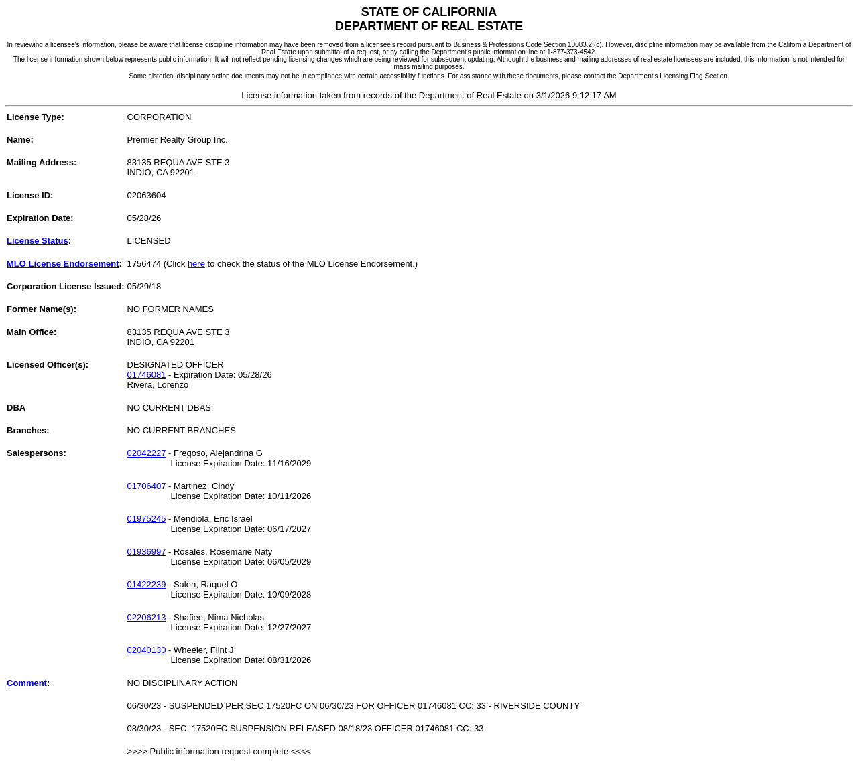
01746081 (146, 375)
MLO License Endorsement (63, 264)
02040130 (146, 650)
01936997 (146, 552)
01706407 (146, 486)
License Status (37, 241)
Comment (27, 683)
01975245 (146, 519)
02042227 (146, 453)
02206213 (146, 617)
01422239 (146, 584)
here (196, 264)
